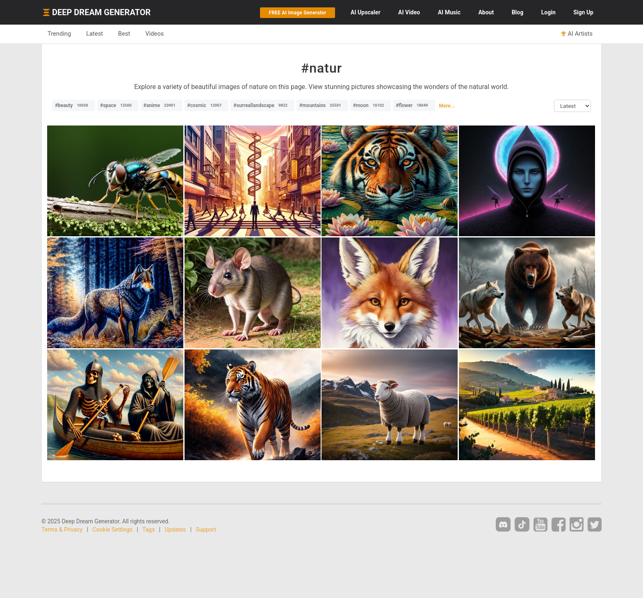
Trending (59, 33)
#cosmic (206, 105)
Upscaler (365, 12)
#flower (414, 105)
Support (206, 529)
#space (118, 105)
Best (124, 33)
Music (449, 12)
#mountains (322, 105)
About (486, 12)
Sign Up (583, 12)
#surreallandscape (262, 105)
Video (409, 12)
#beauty (73, 105)
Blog (518, 12)
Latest (94, 33)
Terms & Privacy (61, 529)
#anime (162, 105)
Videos (154, 33)
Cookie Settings (113, 529)
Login (548, 12)
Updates (175, 529)
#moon (370, 105)
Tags (148, 529)
